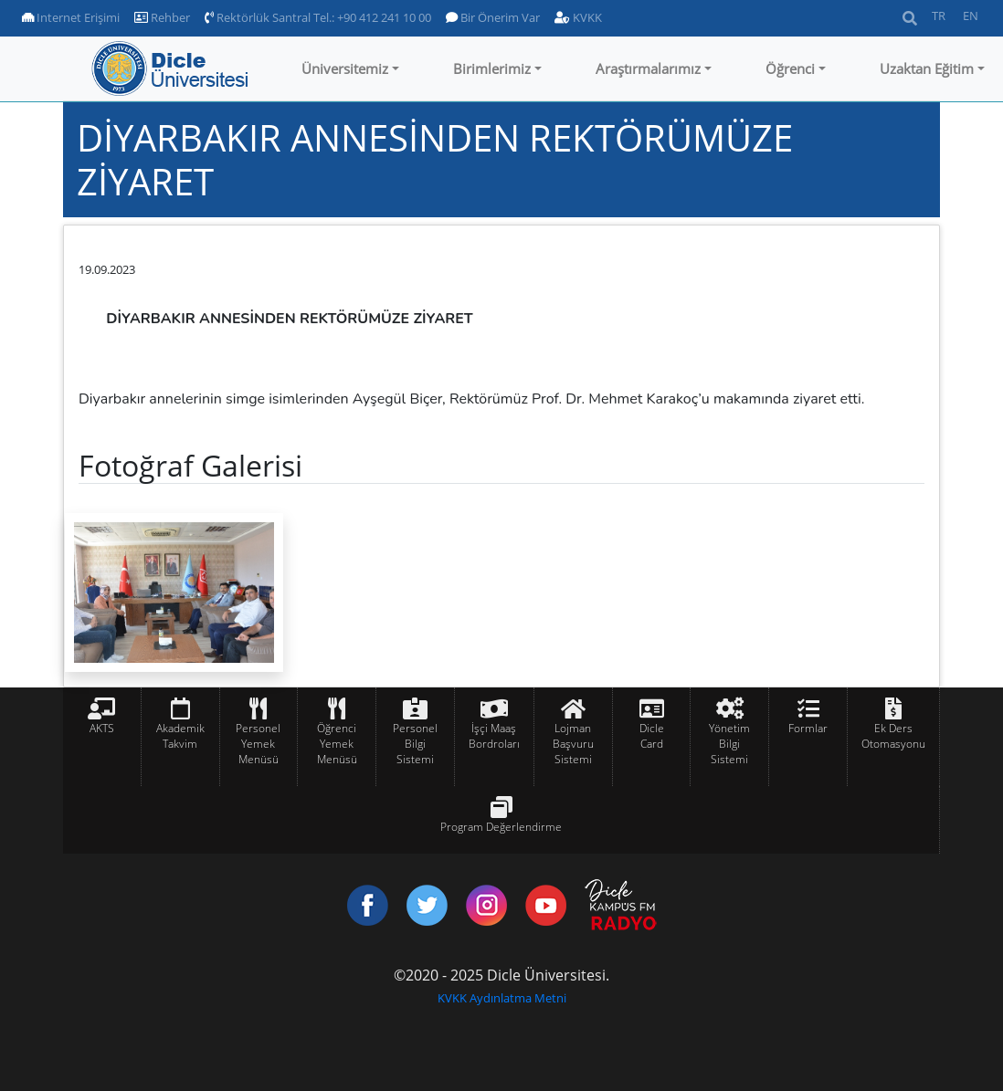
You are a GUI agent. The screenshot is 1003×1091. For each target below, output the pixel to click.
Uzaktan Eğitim (927, 68)
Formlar (808, 728)
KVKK (578, 17)
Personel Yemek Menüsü (258, 743)
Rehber (162, 17)
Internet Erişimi (71, 17)
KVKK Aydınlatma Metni (502, 998)
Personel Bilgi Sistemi (415, 743)
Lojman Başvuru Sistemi (573, 743)
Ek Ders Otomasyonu (893, 735)
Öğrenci (790, 68)
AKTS (102, 728)
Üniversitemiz (344, 68)
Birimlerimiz (492, 68)
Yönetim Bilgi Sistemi (729, 743)
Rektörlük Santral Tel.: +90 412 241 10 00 (318, 17)
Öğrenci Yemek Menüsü (337, 743)
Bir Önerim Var (493, 17)
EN (970, 15)
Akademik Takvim (180, 735)
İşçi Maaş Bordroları (494, 735)
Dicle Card (651, 735)
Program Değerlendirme (501, 826)
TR (938, 15)
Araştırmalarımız (648, 68)
